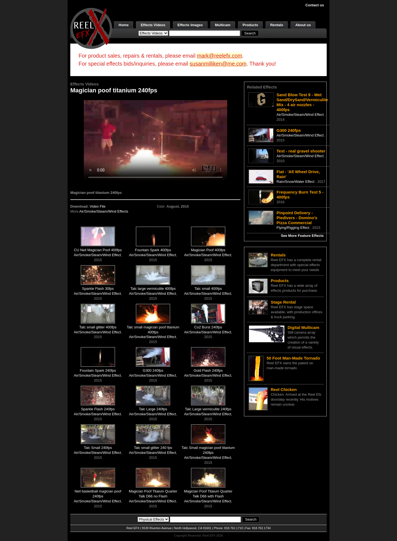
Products (250, 25)
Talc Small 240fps (98, 448)
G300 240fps (153, 370)
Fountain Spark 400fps (153, 250)
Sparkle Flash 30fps (98, 288)
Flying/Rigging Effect (293, 228)
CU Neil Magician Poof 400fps (98, 250)
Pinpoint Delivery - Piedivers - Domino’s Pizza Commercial (297, 217)
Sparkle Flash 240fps (98, 409)
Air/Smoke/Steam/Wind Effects (103, 211)
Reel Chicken (284, 389)
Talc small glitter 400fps (97, 327)
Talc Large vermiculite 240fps (208, 409)
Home (123, 25)
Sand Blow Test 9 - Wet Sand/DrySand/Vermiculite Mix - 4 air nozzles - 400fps (302, 102)
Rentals (276, 25)
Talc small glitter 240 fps (153, 448)
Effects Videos (153, 25)
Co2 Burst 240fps (208, 327)
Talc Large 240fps (153, 409)
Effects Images (190, 25)
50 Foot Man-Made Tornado (293, 358)
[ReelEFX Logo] (91, 28)
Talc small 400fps (208, 288)
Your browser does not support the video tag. (155, 140)
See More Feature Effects (302, 236)
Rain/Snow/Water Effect (296, 182)
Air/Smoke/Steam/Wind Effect (97, 255)
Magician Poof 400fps (208, 250)
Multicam (222, 25)
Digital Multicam (303, 327)
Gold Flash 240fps (208, 370)
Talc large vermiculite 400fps (153, 288)
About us (303, 25)
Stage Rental (283, 302)
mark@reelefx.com (219, 56)
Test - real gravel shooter (301, 151)
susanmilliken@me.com (218, 64)
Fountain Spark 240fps (98, 370)
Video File (98, 206)
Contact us (314, 5)
